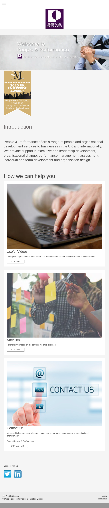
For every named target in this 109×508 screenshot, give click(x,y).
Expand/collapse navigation (54, 4)
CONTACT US (17, 446)
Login (104, 496)
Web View (102, 499)
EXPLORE (15, 261)
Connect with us (11, 466)
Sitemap (15, 496)
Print (6, 496)
